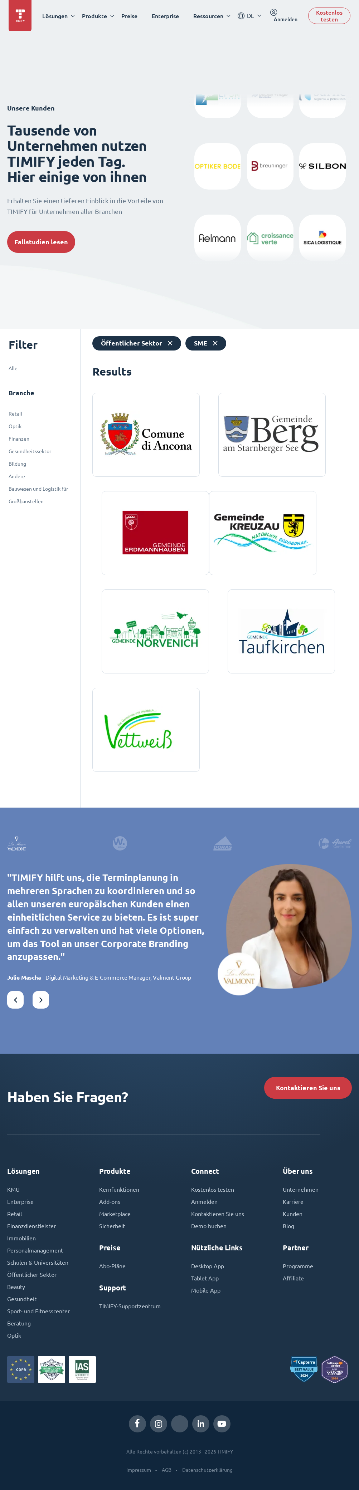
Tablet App (205, 1278)
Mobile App (205, 1290)
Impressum (138, 1470)
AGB (166, 1470)
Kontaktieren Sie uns (308, 1088)
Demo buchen (209, 1226)
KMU (13, 1189)
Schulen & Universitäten (37, 1262)
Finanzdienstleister (31, 1226)
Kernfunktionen (119, 1189)
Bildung (17, 464)
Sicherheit (112, 1226)
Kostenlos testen (329, 16)
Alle (13, 368)
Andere (17, 476)
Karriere (293, 1202)
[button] (15, 1000)
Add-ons (109, 1202)
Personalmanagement (35, 1250)
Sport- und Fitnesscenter (38, 1311)
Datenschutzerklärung (207, 1470)
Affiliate (293, 1278)
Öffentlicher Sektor (32, 1274)
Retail (15, 414)
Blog (288, 1226)
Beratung (19, 1323)
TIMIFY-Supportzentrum (130, 1306)
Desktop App (207, 1266)
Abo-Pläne (112, 1266)
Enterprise (165, 16)
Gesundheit (22, 1299)
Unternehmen (301, 1189)
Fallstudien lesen (41, 242)
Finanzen (19, 439)
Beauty (16, 1287)
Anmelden (204, 1202)
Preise (129, 16)
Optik (15, 426)
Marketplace (115, 1214)
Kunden (292, 1214)
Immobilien (21, 1238)
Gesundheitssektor (30, 451)
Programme (298, 1266)
